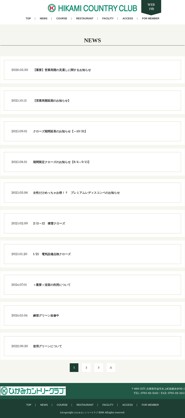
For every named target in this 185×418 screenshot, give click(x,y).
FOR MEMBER (150, 18)
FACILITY (107, 18)
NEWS (43, 18)
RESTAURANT (84, 18)
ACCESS (127, 18)
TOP (28, 18)
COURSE (61, 18)
